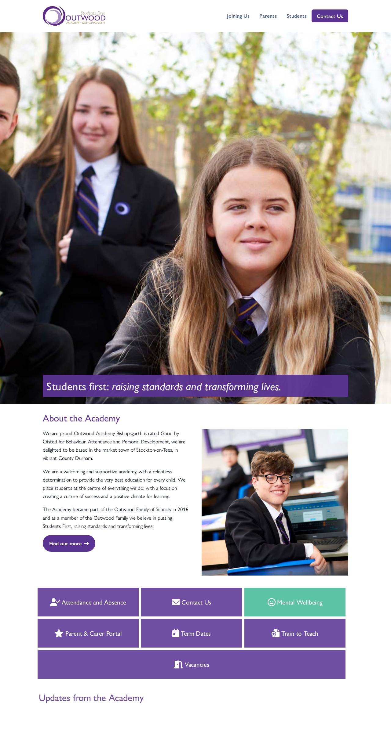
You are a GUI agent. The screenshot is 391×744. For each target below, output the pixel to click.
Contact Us (330, 16)
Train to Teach (288, 632)
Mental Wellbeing (288, 601)
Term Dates (185, 632)
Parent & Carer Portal (81, 632)
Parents (268, 15)
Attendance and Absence (81, 601)
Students (297, 15)
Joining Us (238, 15)
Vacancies (185, 664)
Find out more (69, 543)
